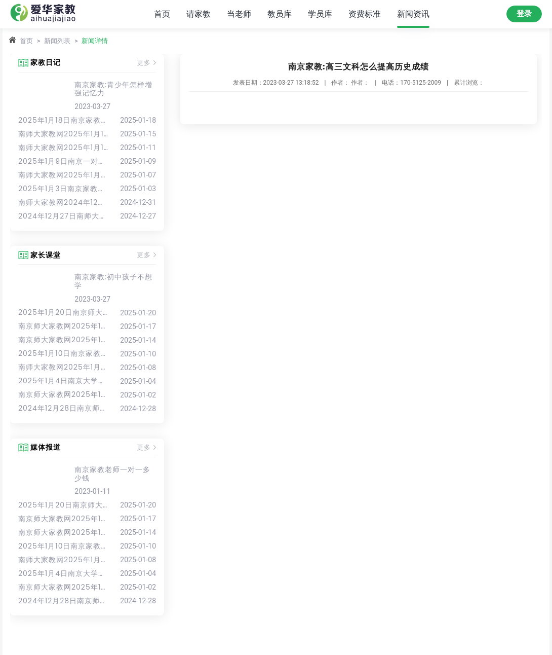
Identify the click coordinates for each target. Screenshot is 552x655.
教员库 (279, 14)
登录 (524, 13)
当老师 (239, 14)
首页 (162, 14)
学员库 (320, 14)
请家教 (198, 14)
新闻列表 (57, 41)
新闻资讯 (413, 14)
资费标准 (364, 14)
